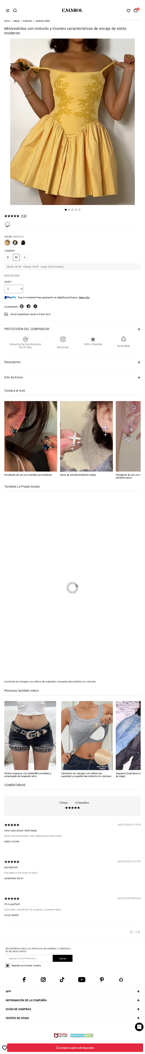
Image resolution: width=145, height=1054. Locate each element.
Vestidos (27, 22)
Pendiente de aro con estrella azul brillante (28, 475)
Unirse (62, 959)
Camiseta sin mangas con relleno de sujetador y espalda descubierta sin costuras (50, 682)
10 (23, 217)
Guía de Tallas (11, 276)
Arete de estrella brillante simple (78, 475)
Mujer (17, 22)
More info (84, 298)
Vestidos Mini (43, 22)
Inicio (7, 22)
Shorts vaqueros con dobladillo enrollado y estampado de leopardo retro (28, 776)
